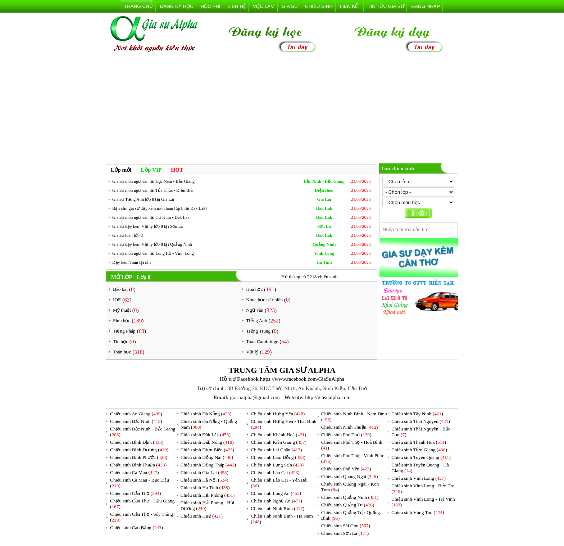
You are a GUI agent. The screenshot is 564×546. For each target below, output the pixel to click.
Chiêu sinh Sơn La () (345, 533)
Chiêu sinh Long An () (276, 493)
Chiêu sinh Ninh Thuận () (349, 427)
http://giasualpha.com (328, 397)
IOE (117, 299)
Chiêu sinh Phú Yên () (346, 468)
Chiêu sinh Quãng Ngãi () (349, 476)
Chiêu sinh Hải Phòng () (208, 495)
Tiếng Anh (256, 320)
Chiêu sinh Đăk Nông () (207, 442)
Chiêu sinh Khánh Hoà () (278, 434)
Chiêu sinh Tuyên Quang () (421, 457)
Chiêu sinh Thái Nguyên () (420, 421)
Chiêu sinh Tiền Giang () (419, 449)
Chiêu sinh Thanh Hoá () (418, 442)
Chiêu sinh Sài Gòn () (345, 525)
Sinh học (121, 320)
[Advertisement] (282, 109)
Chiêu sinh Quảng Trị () (347, 504)
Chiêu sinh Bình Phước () (138, 457)
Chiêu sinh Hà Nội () (204, 480)
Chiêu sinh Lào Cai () (275, 472)
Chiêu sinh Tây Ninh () (417, 413)
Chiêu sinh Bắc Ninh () (136, 421)
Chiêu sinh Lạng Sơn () (277, 465)
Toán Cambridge (262, 341)
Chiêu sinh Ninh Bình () (277, 508)
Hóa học (254, 289)
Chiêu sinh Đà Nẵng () (206, 413)
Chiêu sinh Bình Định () (136, 442)
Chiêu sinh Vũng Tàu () (417, 512)
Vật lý (252, 352)
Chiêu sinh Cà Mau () (134, 472)
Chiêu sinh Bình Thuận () (138, 465)
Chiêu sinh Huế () (202, 516)
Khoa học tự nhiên (264, 299)
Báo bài (120, 289)
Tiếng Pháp (124, 331)
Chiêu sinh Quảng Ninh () (350, 497)
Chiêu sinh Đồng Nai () (207, 457)
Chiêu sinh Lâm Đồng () (278, 457)
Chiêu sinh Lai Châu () (276, 449)
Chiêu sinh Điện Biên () (207, 449)
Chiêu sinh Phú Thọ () (346, 434)
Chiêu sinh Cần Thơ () (135, 493)
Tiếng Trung (258, 331)
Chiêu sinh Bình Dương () (139, 449)
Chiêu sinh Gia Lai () (204, 472)
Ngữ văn (254, 310)
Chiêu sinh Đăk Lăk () (206, 434)
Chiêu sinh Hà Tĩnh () (205, 487)
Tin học (120, 341)
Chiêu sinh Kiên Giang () (278, 442)
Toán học (122, 352)
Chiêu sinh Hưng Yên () (278, 413)
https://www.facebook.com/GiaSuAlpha (302, 379)
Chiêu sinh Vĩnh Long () (418, 478)
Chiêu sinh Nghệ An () (276, 501)
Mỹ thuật (122, 310)
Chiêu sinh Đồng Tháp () (208, 465)
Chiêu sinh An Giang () (136, 413)
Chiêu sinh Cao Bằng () (136, 527)
